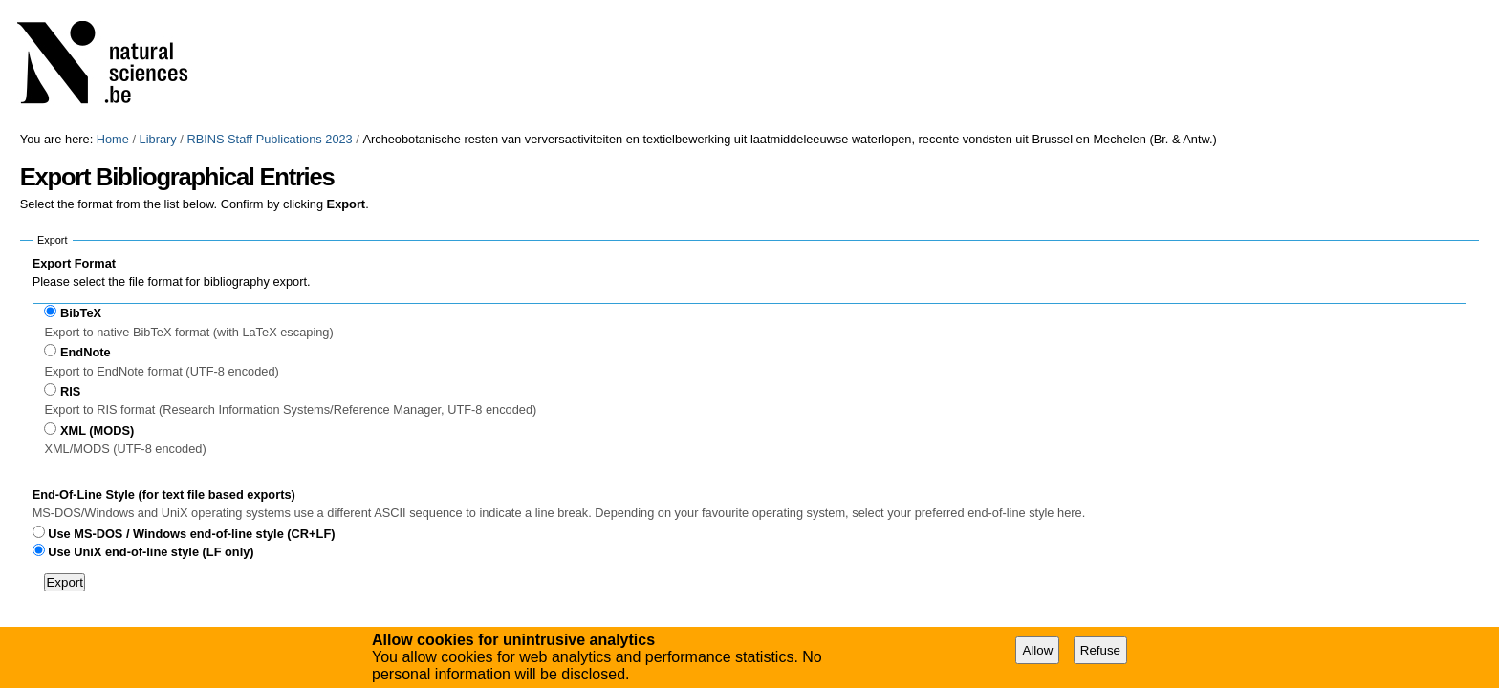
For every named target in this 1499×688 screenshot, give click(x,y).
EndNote (85, 352)
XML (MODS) (97, 430)
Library (158, 139)
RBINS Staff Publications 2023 (269, 139)
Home (113, 139)
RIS (70, 391)
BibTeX (80, 313)
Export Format (74, 263)
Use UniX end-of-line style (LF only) (150, 552)
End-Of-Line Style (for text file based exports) (164, 494)
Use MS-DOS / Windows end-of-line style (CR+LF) (191, 534)
